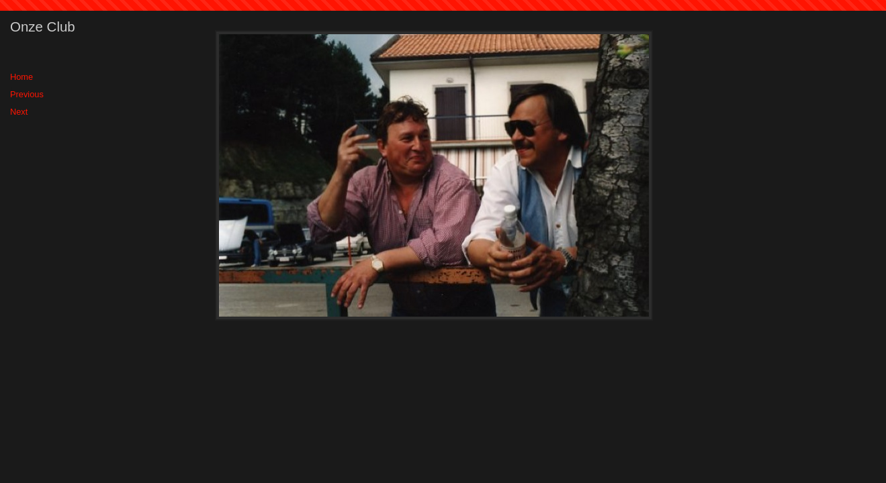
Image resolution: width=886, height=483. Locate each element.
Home (21, 77)
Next (19, 112)
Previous (27, 94)
